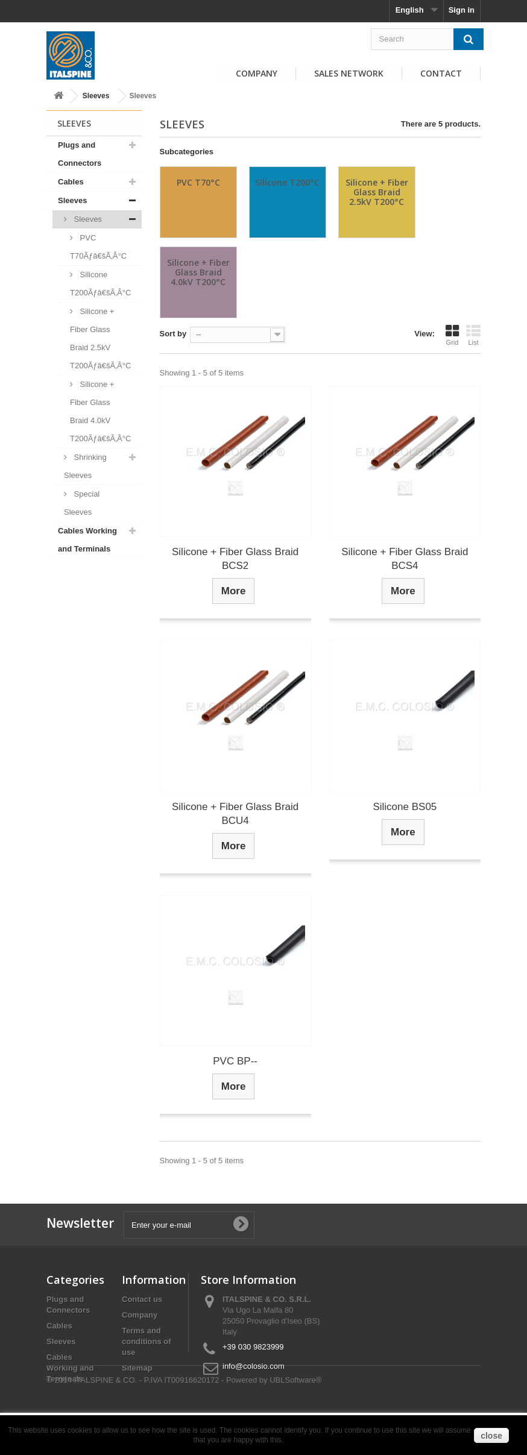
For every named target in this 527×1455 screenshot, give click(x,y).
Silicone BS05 (405, 806)
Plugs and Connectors (79, 154)
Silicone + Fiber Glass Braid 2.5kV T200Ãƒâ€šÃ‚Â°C (100, 338)
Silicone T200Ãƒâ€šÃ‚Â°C (100, 283)
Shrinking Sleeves (85, 466)
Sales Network (348, 73)
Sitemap (137, 1367)
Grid (452, 335)
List (473, 335)
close (491, 1436)
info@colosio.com (253, 1366)
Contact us (142, 1299)
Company (256, 73)
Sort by (173, 333)
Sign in (462, 9)
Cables (71, 181)
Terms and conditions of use (146, 1341)
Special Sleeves (81, 503)
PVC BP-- (235, 1061)
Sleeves (96, 96)
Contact (441, 73)
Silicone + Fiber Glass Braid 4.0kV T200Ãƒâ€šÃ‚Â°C (100, 411)
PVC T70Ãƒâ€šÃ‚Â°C (98, 246)
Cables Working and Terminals (87, 539)
